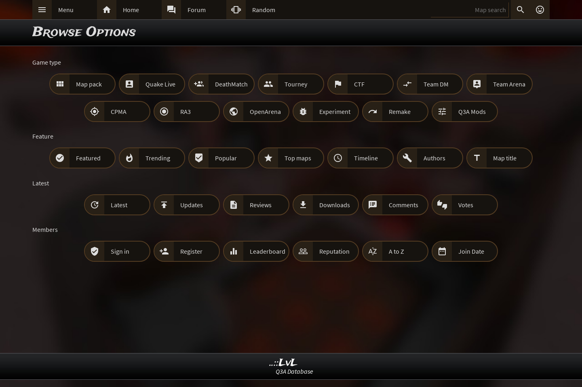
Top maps (298, 158)
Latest (119, 205)
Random (263, 10)
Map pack (89, 84)
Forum (197, 10)
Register (191, 251)
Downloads (334, 205)
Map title (505, 158)
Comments (403, 205)
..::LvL (283, 363)
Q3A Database (294, 371)
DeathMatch (231, 84)
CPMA (119, 111)
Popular (226, 158)
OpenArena (265, 111)
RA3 (185, 111)
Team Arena (509, 84)
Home (131, 10)
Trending (158, 158)
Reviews (261, 205)
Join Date (471, 251)
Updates (191, 205)
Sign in (120, 251)
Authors (434, 158)
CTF (359, 84)
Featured (88, 158)
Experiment (334, 111)
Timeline (366, 158)
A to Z (396, 251)
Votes (465, 205)
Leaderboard (267, 251)
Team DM (436, 84)
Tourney (296, 84)
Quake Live (160, 84)
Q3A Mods (472, 111)
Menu (66, 10)
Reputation (334, 251)
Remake (400, 111)
